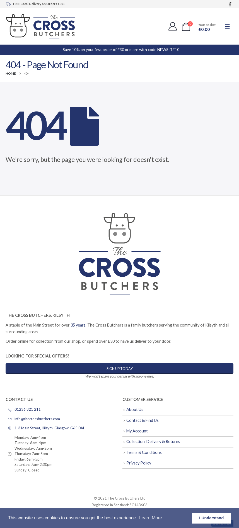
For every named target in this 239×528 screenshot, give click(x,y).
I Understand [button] (211, 518)
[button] (227, 26)
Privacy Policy (138, 463)
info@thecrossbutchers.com (33, 419)
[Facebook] (229, 4)
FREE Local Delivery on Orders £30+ (35, 4)
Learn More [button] (150, 517)
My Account (137, 431)
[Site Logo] (40, 26)
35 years (78, 325)
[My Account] (173, 26)
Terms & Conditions (144, 452)
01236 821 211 (23, 409)
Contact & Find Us (142, 420)
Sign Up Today (120, 368)
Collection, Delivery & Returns (153, 441)
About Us (134, 409)
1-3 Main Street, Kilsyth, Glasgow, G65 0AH (46, 428)
